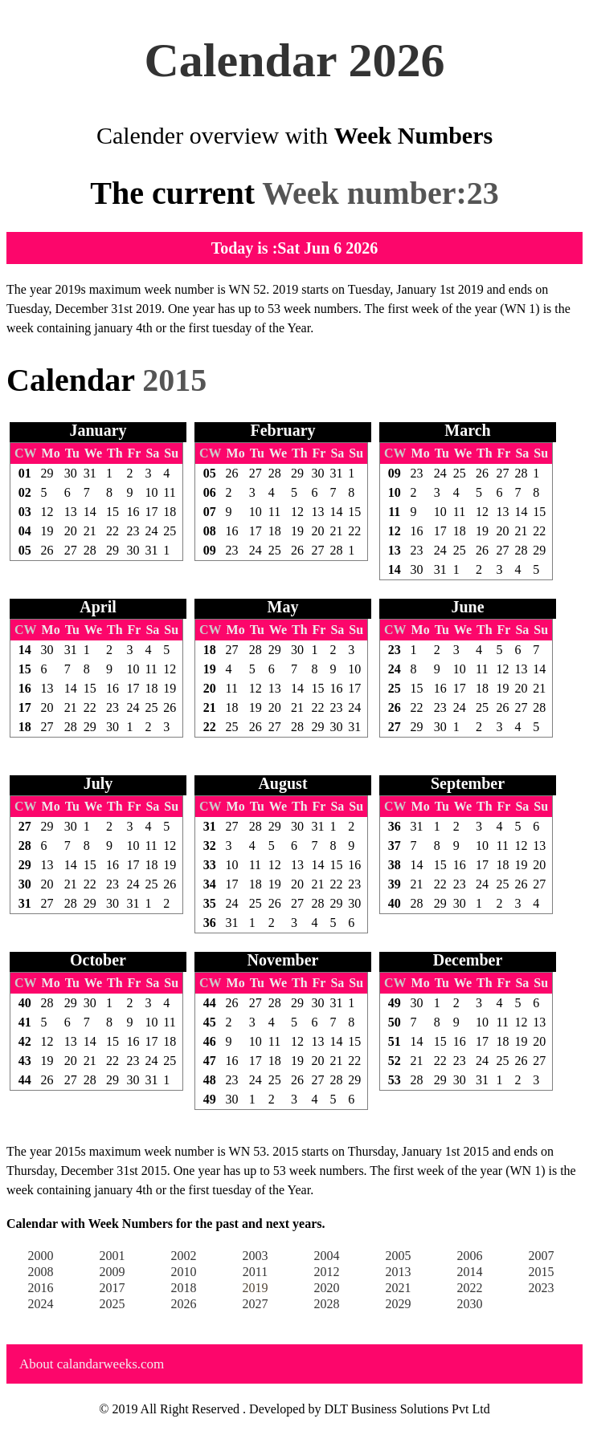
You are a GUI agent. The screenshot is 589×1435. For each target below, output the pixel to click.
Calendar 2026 (295, 60)
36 (209, 922)
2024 (41, 1304)
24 (151, 531)
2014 (470, 1271)
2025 (112, 1304)
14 (90, 511)
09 (209, 550)
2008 (41, 1271)
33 (209, 865)
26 (47, 550)
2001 (112, 1255)
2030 (470, 1304)
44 (24, 1080)
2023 (541, 1288)
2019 (255, 1288)
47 (209, 1060)
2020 (327, 1288)
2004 (327, 1255)
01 (24, 473)
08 (209, 531)
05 (24, 550)
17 (151, 511)
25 (169, 531)
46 (209, 1041)
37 (394, 845)
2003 (255, 1255)
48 (209, 1080)
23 (133, 531)
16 (133, 511)
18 (169, 511)
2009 (112, 1271)
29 (47, 473)
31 (90, 473)
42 (24, 1041)
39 (394, 884)
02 (24, 492)
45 (209, 1022)
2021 (398, 1288)
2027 (255, 1304)
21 (90, 531)
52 (394, 1060)
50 (394, 1022)
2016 (41, 1288)
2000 (41, 1255)
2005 (398, 1255)
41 (24, 1022)
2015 (541, 1271)
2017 (112, 1288)
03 (24, 511)
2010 (184, 1271)
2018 (184, 1288)
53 (394, 1080)
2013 (398, 1271)
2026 (184, 1304)
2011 (255, 1271)
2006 (470, 1255)
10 (151, 492)
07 (209, 511)
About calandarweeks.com (91, 1364)
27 (70, 550)
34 (209, 884)
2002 (184, 1255)
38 (394, 865)
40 (394, 903)
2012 (327, 1271)
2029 (398, 1304)
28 (90, 550)
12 (47, 511)
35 (209, 903)
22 (112, 531)
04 (24, 531)
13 (70, 511)
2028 (327, 1304)
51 (394, 1041)
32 (209, 845)
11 (169, 492)
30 (70, 473)
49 (209, 1099)
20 (70, 531)
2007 (541, 1255)
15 (112, 511)
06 (209, 492)
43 (24, 1060)
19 (47, 531)
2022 (470, 1288)
